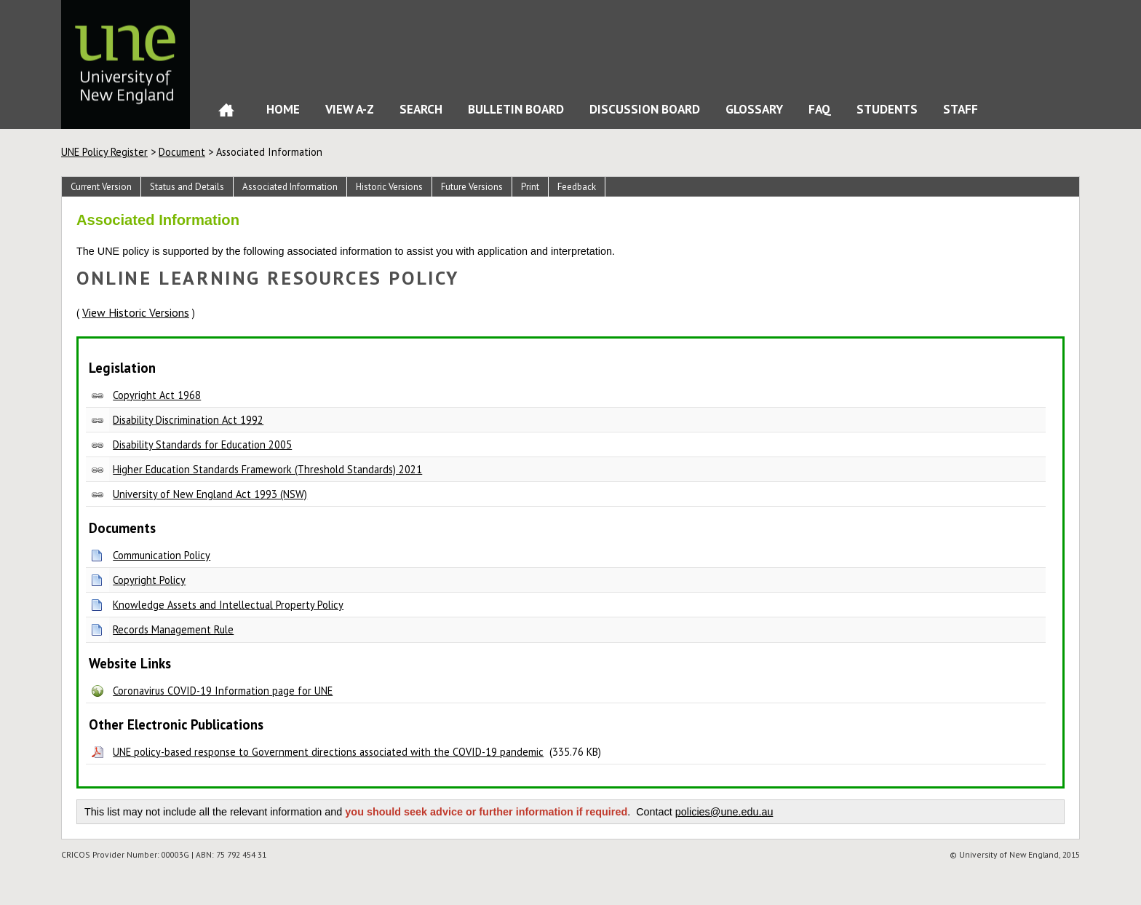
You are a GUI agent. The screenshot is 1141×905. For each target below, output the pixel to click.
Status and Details (187, 187)
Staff (960, 108)
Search (420, 108)
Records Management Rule (173, 629)
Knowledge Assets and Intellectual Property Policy (228, 605)
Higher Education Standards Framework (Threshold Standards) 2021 (267, 469)
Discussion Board (644, 108)
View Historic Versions (135, 312)
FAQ (819, 108)
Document (182, 152)
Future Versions (472, 187)
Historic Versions (389, 187)
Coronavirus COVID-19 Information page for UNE (223, 690)
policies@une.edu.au (724, 812)
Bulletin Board (516, 108)
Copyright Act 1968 (157, 395)
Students (887, 108)
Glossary (754, 108)
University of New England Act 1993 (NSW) (210, 494)
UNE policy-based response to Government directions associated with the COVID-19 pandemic (328, 752)
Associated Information (290, 187)
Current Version (101, 187)
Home (226, 113)
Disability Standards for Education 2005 (202, 444)
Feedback (576, 187)
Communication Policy (161, 555)
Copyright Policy (149, 580)
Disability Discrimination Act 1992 (188, 420)
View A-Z (349, 108)
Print (530, 187)
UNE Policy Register (104, 152)
